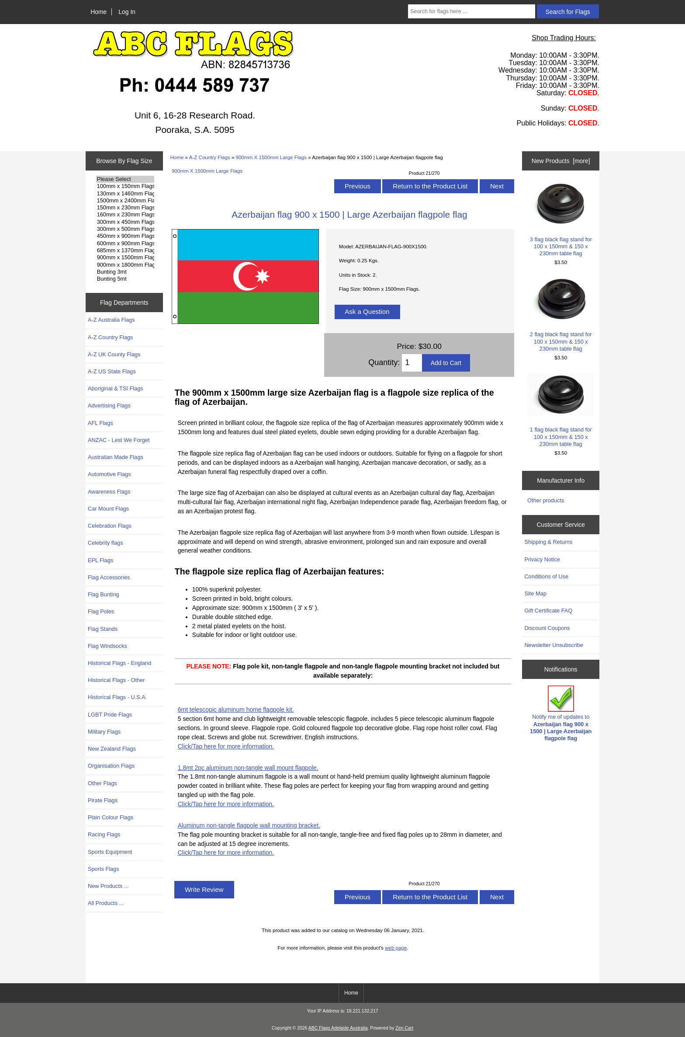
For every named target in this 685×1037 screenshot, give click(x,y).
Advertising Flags (109, 405)
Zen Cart (404, 1028)
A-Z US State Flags (112, 371)
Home (98, 11)
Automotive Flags (109, 474)
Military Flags (104, 731)
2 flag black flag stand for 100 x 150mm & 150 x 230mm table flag (560, 315)
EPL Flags (100, 560)
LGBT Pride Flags (110, 714)
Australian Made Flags (115, 457)
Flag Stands (103, 629)
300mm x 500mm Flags (125, 229)
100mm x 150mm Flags (125, 186)
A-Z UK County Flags (114, 354)
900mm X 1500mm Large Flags (271, 157)
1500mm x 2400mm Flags (125, 200)
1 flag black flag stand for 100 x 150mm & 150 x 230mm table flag (560, 410)
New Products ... (108, 886)
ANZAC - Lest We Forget (118, 440)
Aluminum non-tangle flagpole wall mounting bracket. (249, 825)
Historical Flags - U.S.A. (117, 697)
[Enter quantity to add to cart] (412, 363)
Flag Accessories (109, 577)
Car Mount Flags (108, 508)
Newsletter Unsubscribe (553, 645)
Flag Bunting (103, 594)
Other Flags (102, 783)
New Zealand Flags (112, 748)
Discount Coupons (547, 628)
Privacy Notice (542, 559)
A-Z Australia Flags (111, 320)
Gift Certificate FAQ (548, 610)
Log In (126, 11)
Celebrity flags (105, 542)
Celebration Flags (109, 525)
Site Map (535, 593)
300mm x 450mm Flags (125, 222)
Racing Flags (104, 834)
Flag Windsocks (107, 646)
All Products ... (106, 903)
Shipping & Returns (548, 542)
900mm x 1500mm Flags (125, 257)
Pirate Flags (103, 800)
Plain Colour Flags (110, 817)
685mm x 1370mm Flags (125, 250)
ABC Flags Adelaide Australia (338, 1028)
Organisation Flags (111, 765)
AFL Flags (100, 423)
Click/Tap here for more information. (226, 746)
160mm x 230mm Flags (125, 214)
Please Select (125, 179)
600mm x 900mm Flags (125, 243)
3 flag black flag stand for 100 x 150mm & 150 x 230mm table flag (560, 219)
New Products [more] (561, 160)
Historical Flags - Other (116, 680)
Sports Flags (103, 869)
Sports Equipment (110, 852)
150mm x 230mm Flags (125, 207)
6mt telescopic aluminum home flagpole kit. (236, 709)
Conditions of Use (546, 576)
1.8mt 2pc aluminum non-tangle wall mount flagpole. (248, 767)
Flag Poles (101, 611)
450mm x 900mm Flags (125, 236)
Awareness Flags (109, 491)
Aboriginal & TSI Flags (115, 388)
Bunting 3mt (125, 271)
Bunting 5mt (125, 278)
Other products (545, 500)
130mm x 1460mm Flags (125, 193)
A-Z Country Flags (209, 157)
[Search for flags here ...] (471, 11)
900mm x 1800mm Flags (125, 264)
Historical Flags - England (119, 663)
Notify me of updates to (561, 713)
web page (396, 947)
